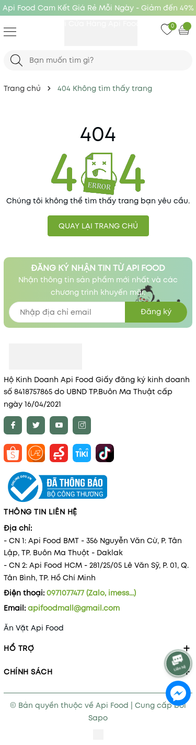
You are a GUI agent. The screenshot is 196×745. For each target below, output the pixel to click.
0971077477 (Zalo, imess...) (91, 593)
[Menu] (10, 31)
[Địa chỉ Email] (98, 312)
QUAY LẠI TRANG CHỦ (98, 226)
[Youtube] (59, 425)
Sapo (98, 718)
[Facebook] (13, 425)
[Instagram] (82, 425)
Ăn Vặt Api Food (34, 628)
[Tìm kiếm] (16, 60)
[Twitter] (36, 425)
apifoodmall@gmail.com (74, 608)
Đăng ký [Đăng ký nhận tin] (156, 311)
